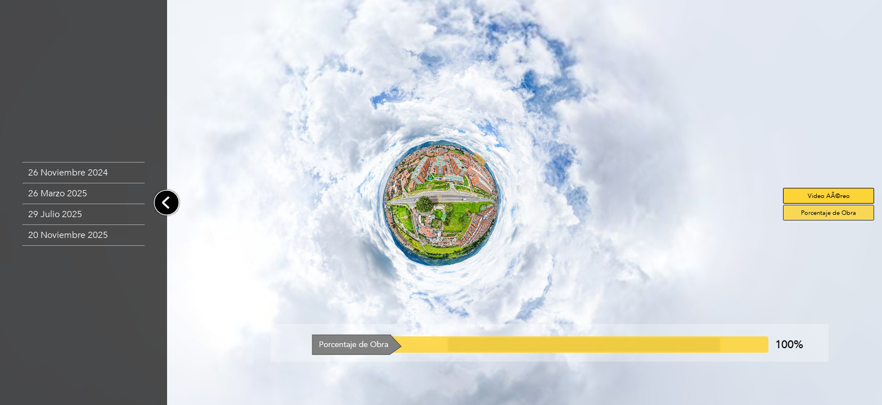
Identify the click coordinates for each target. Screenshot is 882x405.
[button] (83, 173)
